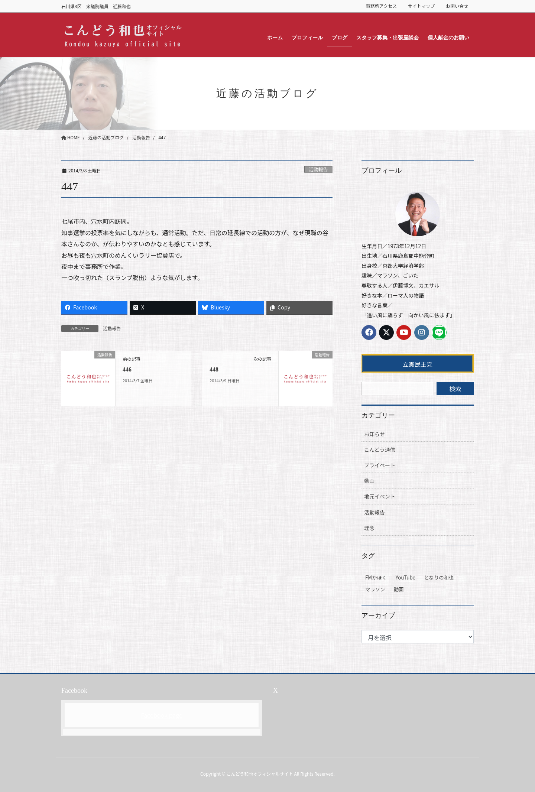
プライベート (379, 465)
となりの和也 (439, 577)
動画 (369, 480)
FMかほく (376, 577)
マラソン (375, 589)
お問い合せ (457, 6)
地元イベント (379, 496)
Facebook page (161, 715)
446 (127, 369)
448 (214, 369)
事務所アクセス (381, 6)
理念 (369, 528)
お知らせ (374, 434)
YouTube (405, 577)
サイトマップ (421, 6)
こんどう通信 (379, 449)
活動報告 (318, 169)
